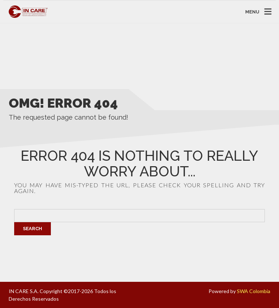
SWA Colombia (253, 291)
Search (32, 228)
